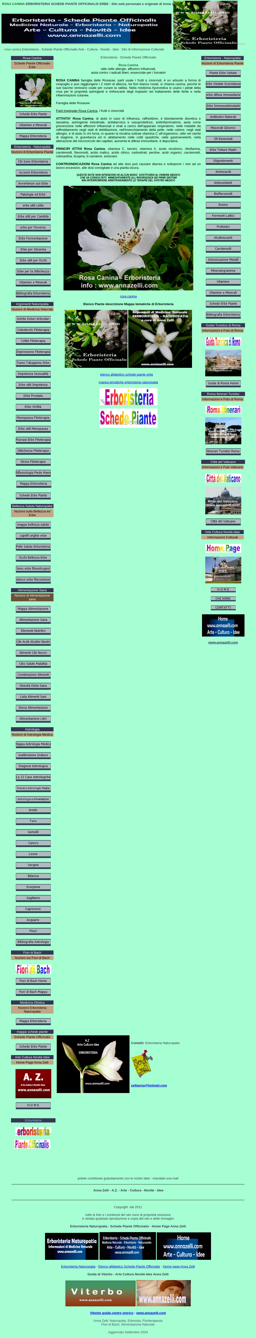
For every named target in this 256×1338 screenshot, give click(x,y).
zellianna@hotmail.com (149, 1085)
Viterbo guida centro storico (111, 1313)
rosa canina (128, 296)
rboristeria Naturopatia (79, 1266)
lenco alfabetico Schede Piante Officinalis (130, 1266)
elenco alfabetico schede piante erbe (126, 374)
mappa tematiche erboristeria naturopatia (128, 382)
